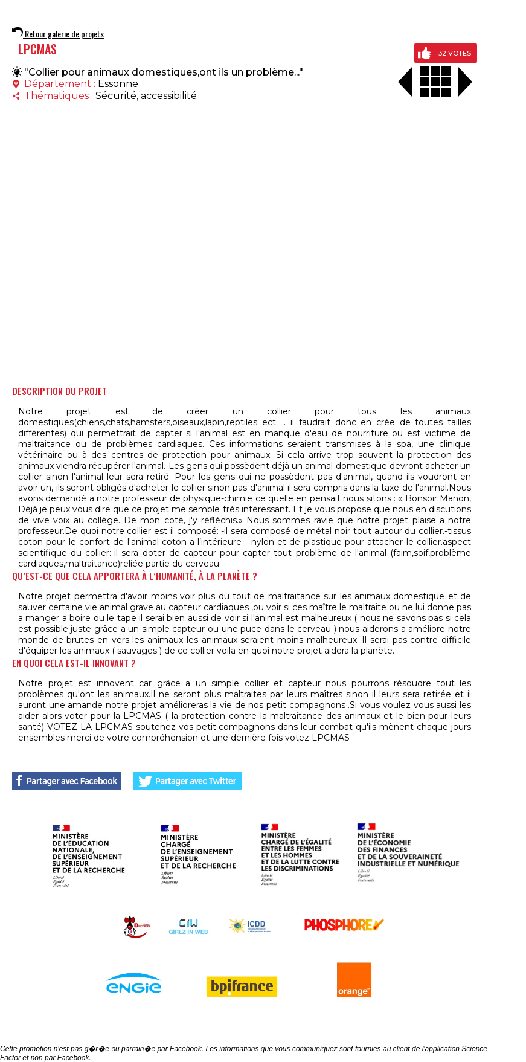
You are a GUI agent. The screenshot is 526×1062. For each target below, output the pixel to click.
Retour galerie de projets (58, 33)
